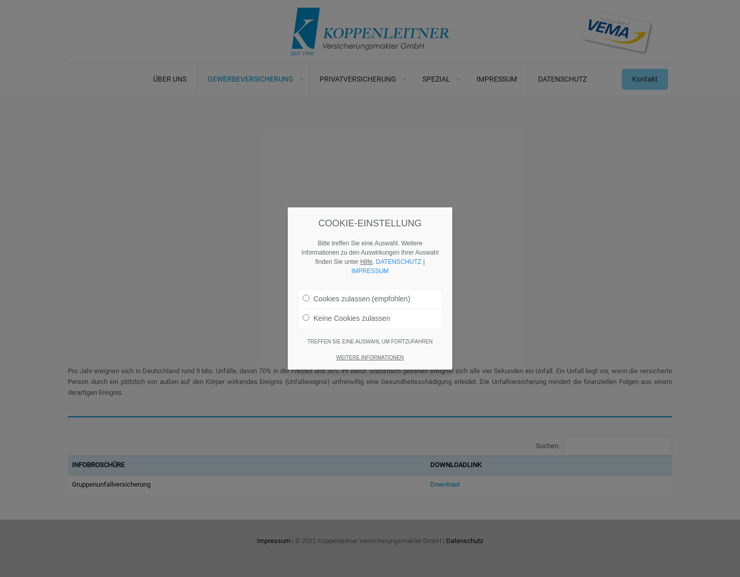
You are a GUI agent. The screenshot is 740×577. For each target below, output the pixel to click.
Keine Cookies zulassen (346, 318)
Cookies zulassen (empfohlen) (356, 298)
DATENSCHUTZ (398, 261)
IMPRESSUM (370, 270)
